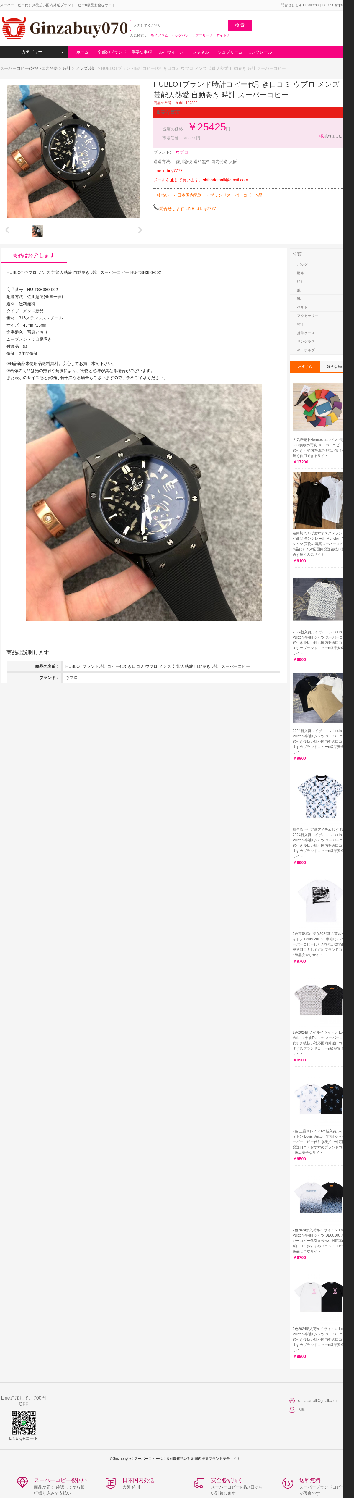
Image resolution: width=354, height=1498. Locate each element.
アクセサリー (307, 316)
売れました (330, 136)
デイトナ (223, 35)
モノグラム (159, 35)
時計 (67, 68)
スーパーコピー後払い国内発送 (29, 68)
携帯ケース (306, 333)
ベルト (302, 307)
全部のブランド (112, 52)
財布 (300, 273)
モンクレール (259, 52)
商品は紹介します (33, 255)
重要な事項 (141, 52)
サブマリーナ (202, 35)
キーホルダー (307, 350)
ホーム (82, 52)
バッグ (302, 264)
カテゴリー (43, 52)
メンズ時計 (86, 68)
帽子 (300, 324)
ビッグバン (180, 35)
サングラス (306, 342)
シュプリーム (230, 52)
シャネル (200, 52)
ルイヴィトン (171, 52)
